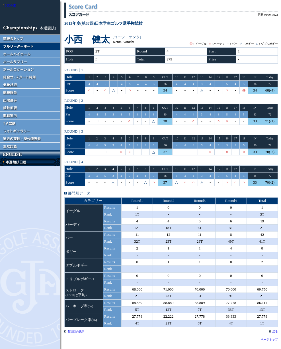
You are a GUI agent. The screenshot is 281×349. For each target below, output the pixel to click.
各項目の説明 (76, 331)
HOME (10, 5)
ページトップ (269, 339)
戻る (275, 331)
